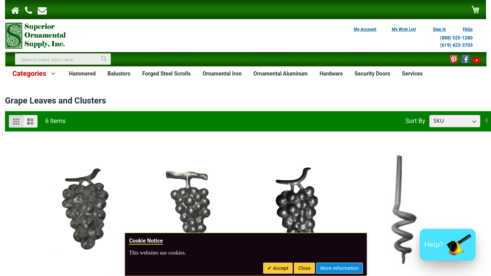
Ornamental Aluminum (281, 74)
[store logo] (35, 35)
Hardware (331, 74)
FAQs (468, 29)
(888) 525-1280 (456, 38)
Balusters (118, 74)
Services (412, 74)
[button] (448, 245)
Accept (280, 268)
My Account (365, 29)
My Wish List (404, 29)
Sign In (439, 29)
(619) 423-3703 (456, 45)
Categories (29, 73)
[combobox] (63, 59)
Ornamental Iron (222, 74)
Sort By (415, 120)
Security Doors (372, 74)
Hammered (82, 74)
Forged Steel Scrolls (166, 74)
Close (304, 268)
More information (339, 268)
